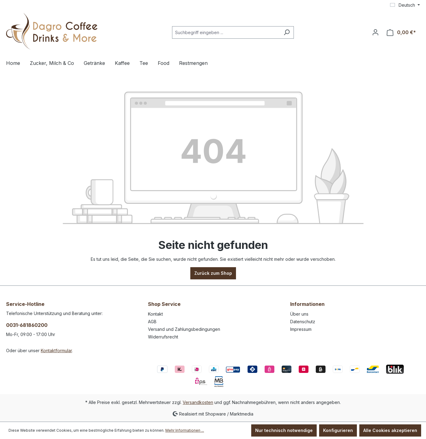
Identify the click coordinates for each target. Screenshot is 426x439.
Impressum (301, 329)
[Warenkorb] (401, 32)
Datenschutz (302, 321)
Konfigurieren (338, 430)
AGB (152, 321)
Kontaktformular (56, 350)
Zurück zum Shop (213, 273)
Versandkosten (198, 402)
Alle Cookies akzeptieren (390, 430)
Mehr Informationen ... (184, 430)
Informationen (307, 304)
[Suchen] (287, 32)
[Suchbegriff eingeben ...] (226, 32)
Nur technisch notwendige (284, 430)
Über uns (299, 314)
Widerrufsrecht (163, 336)
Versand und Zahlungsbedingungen (184, 329)
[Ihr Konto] (375, 32)
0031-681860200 (27, 325)
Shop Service (164, 304)
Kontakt (155, 314)
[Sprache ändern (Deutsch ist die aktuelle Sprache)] (405, 5)
